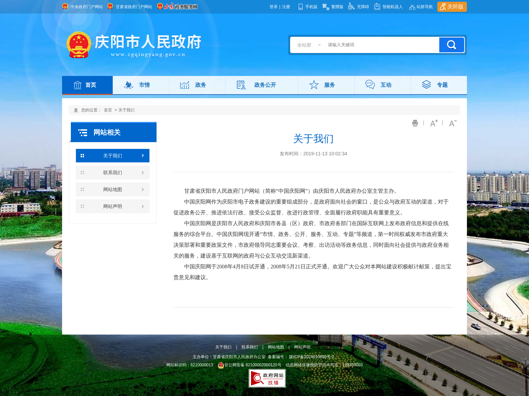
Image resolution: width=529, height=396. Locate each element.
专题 (442, 85)
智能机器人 (393, 6)
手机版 (311, 6)
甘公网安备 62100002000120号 (249, 365)
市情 (144, 85)
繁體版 (337, 6)
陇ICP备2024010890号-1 (311, 356)
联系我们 (112, 172)
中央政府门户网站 (87, 6)
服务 (329, 85)
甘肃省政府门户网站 (134, 6)
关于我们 (126, 110)
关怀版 (455, 6)
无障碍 (363, 6)
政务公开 (265, 85)
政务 (200, 85)
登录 (274, 6)
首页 (90, 85)
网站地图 (112, 189)
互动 (386, 85)
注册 (286, 6)
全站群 (304, 45)
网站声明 (112, 206)
